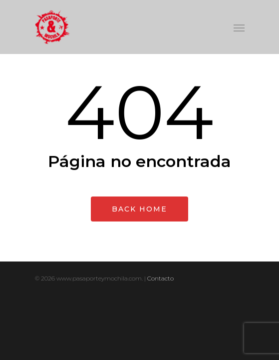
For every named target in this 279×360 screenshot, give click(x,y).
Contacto (160, 278)
